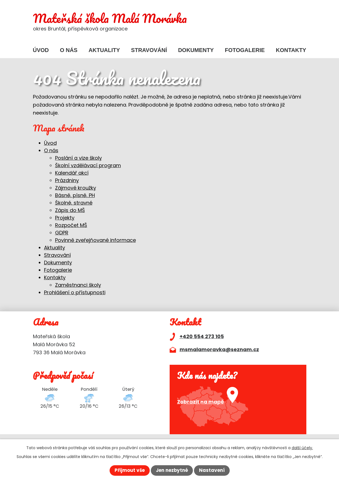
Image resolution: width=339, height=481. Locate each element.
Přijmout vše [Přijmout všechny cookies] (127, 470)
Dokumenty (196, 50)
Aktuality (104, 50)
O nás (68, 50)
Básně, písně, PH (75, 195)
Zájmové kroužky (75, 187)
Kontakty (291, 50)
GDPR (61, 232)
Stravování (149, 50)
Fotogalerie (245, 50)
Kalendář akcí (72, 172)
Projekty (64, 217)
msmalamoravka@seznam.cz (219, 349)
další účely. (302, 447)
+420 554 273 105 (202, 336)
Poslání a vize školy (78, 157)
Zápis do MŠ (70, 210)
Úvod (41, 50)
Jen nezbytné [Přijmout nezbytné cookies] (172, 470)
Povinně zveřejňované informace (95, 240)
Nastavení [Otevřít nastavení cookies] (214, 470)
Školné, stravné (73, 202)
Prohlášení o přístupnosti (74, 292)
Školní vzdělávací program (88, 165)
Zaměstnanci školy (78, 284)
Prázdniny (67, 180)
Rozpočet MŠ (71, 225)
